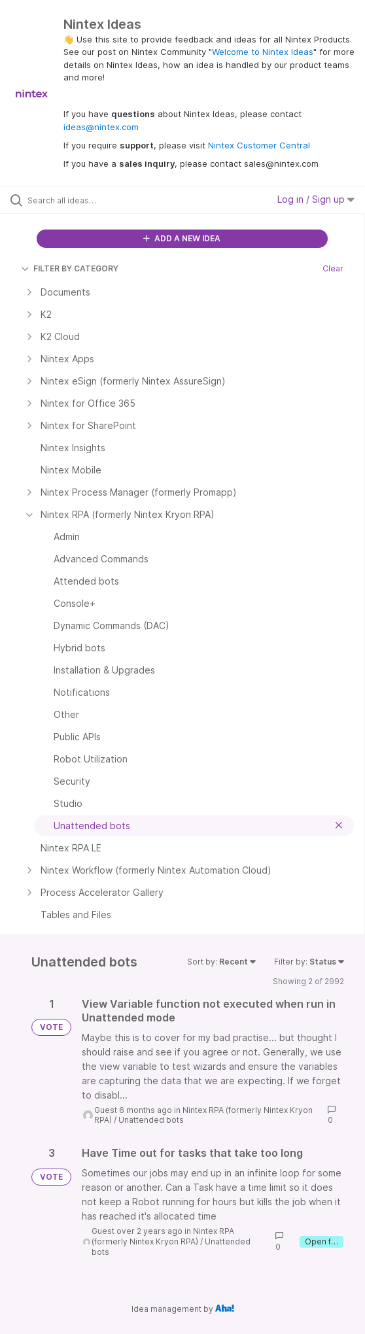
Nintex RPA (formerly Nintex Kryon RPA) (163, 1236)
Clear (332, 268)
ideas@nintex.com (101, 127)
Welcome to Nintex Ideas (262, 51)
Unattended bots (151, 1120)
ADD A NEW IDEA (181, 238)
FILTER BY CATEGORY (69, 268)
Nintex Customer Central (259, 145)
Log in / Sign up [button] (316, 199)
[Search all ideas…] (101, 200)
